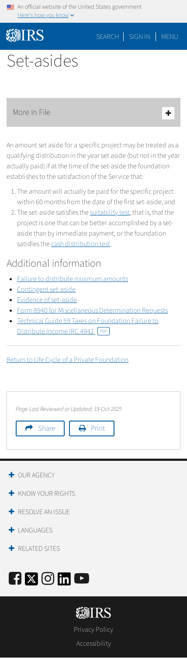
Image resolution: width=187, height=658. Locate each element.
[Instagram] (48, 579)
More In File (93, 113)
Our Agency (36, 475)
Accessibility (93, 643)
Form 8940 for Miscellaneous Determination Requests (92, 310)
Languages (35, 530)
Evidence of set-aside (47, 300)
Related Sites (39, 549)
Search (107, 36)
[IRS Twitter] (31, 581)
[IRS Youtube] (81, 579)
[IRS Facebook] (15, 579)
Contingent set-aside (46, 289)
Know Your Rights (46, 493)
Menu (169, 36)
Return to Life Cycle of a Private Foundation (67, 360)
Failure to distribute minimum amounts (72, 279)
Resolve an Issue (44, 512)
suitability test (110, 212)
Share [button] (46, 428)
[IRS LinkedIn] (64, 581)
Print (98, 428)
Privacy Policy (93, 629)
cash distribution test (80, 244)
